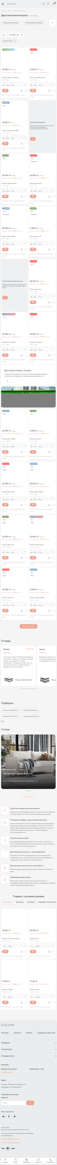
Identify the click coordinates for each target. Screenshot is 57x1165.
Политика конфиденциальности (10, 1142)
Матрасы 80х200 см (10, 710)
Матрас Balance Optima (10, 77)
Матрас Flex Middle (8, 236)
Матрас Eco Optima (9, 342)
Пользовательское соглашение (10, 1139)
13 (8, 344)
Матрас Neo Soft (8, 544)
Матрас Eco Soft (35, 439)
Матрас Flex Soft (35, 236)
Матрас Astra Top (8, 597)
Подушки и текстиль (47, 902)
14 (36, 344)
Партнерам (7, 902)
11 (36, 441)
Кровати (31, 902)
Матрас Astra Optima (37, 597)
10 (8, 239)
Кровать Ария (34, 989)
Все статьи (28, 796)
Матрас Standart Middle (10, 130)
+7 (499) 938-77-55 (36, 1069)
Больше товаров (28, 626)
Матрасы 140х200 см (31, 716)
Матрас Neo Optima (37, 544)
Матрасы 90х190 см (30, 710)
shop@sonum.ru (7, 1072)
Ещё (2, 721)
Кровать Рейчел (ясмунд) (10, 938)
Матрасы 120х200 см (10, 716)
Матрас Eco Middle (8, 439)
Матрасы (20, 902)
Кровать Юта (34, 938)
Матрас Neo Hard (8, 492)
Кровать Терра (7, 989)
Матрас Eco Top (35, 289)
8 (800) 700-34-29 (9, 1069)
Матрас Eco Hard (36, 342)
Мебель (29, 1033)
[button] (20, 688)
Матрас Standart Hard (37, 77)
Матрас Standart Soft (9, 183)
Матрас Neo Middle (36, 492)
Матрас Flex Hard (36, 183)
